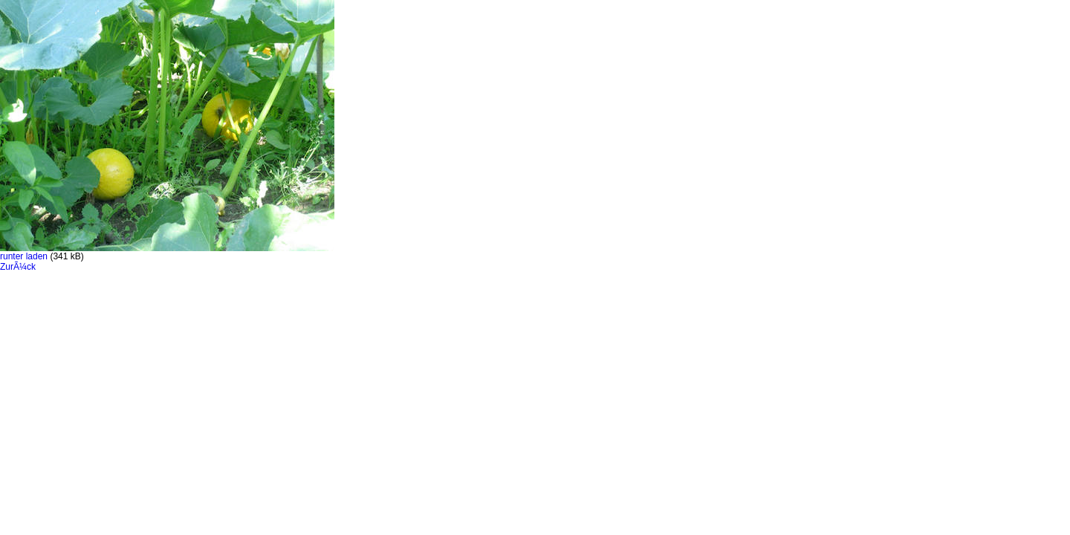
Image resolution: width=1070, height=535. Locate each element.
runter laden (24, 256)
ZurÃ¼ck (18, 267)
